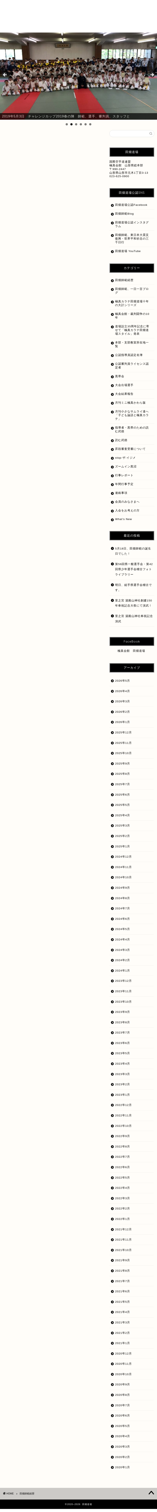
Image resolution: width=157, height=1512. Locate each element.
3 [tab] (76, 124)
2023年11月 (123, 994)
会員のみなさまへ (127, 504)
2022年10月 (123, 1128)
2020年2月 (122, 1460)
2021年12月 (123, 1232)
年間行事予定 (124, 487)
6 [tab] (90, 124)
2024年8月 (122, 901)
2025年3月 (122, 828)
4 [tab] (81, 124)
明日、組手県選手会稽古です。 (133, 591)
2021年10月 (123, 1253)
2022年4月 (122, 1190)
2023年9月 (122, 1015)
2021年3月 (122, 1325)
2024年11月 (123, 870)
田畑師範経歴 (124, 283)
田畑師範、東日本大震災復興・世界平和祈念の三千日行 (130, 241)
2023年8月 (122, 1025)
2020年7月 (122, 1408)
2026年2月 (122, 714)
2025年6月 (122, 797)
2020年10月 (123, 1377)
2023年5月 (122, 1056)
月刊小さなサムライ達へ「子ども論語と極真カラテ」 (130, 418)
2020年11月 (123, 1366)
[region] (78, 76)
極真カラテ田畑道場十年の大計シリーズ (130, 306)
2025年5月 (122, 807)
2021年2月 (122, 1335)
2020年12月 (123, 1356)
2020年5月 (122, 1429)
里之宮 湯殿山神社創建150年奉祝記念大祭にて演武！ (133, 606)
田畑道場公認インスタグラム (130, 227)
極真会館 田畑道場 (131, 653)
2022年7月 (122, 1159)
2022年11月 (123, 1118)
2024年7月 (122, 911)
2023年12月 (123, 983)
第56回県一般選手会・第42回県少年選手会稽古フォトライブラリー (134, 572)
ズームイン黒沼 (126, 469)
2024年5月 (122, 932)
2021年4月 (122, 1315)
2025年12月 (123, 735)
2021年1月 (122, 1346)
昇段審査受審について (130, 452)
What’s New (123, 522)
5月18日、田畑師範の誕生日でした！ (133, 554)
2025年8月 (122, 776)
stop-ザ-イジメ (125, 460)
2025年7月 (122, 787)
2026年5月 (122, 683)
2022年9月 (122, 1139)
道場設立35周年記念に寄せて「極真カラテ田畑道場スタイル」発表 (130, 333)
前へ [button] (5, 75)
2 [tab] (71, 124)
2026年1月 (122, 725)
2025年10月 (123, 756)
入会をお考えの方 (127, 513)
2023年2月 (122, 1087)
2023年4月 (122, 1066)
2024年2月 (122, 963)
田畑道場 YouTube (128, 254)
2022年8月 (122, 1149)
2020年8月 (122, 1397)
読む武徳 (121, 443)
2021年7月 (122, 1284)
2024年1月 (122, 973)
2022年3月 (122, 1201)
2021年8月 (122, 1273)
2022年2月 (122, 1211)
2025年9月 (122, 766)
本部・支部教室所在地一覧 (130, 347)
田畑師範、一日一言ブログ (130, 293)
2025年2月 (122, 839)
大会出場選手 (124, 388)
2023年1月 (122, 1097)
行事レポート (124, 478)
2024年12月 (123, 859)
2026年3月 (122, 704)
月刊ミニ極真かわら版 (130, 405)
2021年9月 (122, 1263)
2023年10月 (123, 1004)
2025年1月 (122, 849)
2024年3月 (122, 953)
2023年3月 (122, 1077)
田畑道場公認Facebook (124, 206)
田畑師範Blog (124, 216)
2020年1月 (122, 1470)
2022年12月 (123, 1108)
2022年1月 (122, 1222)
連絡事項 (121, 496)
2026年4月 (122, 694)
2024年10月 (123, 880)
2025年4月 (122, 818)
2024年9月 (122, 890)
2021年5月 (122, 1304)
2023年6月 (122, 1046)
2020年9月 (122, 1387)
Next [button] (152, 75)
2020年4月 (122, 1439)
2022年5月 (122, 1180)
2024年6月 (122, 921)
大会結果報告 (124, 397)
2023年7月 (122, 1035)
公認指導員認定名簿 (129, 358)
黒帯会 (119, 379)
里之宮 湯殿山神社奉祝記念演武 (134, 622)
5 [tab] (85, 124)
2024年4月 (122, 942)
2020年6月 (122, 1418)
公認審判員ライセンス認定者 (130, 368)
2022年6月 (122, 1170)
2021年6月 (122, 1294)
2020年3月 (122, 1449)
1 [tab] (67, 124)
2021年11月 (123, 1242)
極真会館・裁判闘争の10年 (130, 318)
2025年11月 (123, 746)
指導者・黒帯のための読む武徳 (130, 432)
